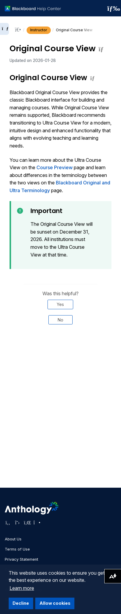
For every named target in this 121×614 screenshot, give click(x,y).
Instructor (38, 30)
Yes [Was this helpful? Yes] (60, 304)
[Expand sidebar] (4, 29)
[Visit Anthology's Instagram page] (36, 523)
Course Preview (54, 167)
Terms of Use (17, 549)
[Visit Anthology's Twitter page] (17, 523)
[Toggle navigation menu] (112, 8)
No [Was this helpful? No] (60, 319)
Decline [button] (21, 603)
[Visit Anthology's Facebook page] (8, 523)
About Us (13, 539)
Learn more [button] (22, 588)
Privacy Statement (21, 559)
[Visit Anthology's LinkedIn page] (27, 523)
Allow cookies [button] (55, 603)
